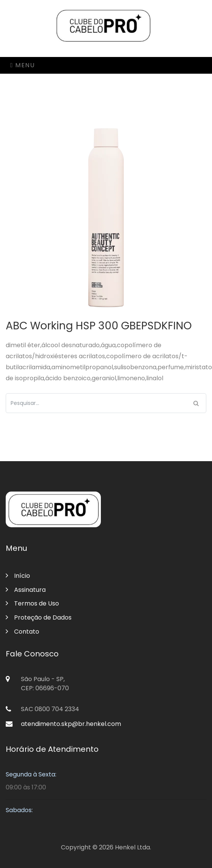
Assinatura (26, 589)
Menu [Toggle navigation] (22, 65)
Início (18, 575)
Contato (22, 631)
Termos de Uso (32, 603)
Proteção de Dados (39, 617)
